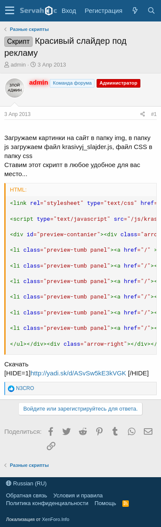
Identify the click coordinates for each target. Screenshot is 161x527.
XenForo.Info (56, 519)
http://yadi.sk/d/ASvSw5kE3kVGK (78, 373)
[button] (10, 10)
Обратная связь (26, 495)
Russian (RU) (26, 483)
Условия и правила (78, 495)
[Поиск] (151, 10)
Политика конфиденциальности (47, 503)
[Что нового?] (135, 10)
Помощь (105, 503)
